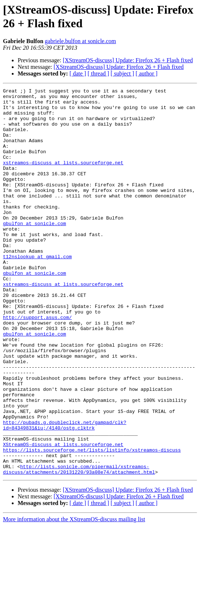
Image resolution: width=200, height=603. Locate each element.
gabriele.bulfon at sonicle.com (80, 41)
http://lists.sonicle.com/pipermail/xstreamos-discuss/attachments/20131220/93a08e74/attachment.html (79, 546)
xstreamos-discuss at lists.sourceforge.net (63, 178)
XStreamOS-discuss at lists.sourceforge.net (63, 516)
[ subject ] (122, 73)
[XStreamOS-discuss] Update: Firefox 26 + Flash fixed (128, 60)
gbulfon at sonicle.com (34, 251)
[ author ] (147, 73)
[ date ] (77, 73)
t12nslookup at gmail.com (37, 290)
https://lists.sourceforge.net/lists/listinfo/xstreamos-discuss (92, 522)
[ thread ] (98, 73)
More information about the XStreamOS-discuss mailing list (74, 596)
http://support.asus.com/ (37, 363)
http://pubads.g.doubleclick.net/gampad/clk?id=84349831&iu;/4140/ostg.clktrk (64, 492)
